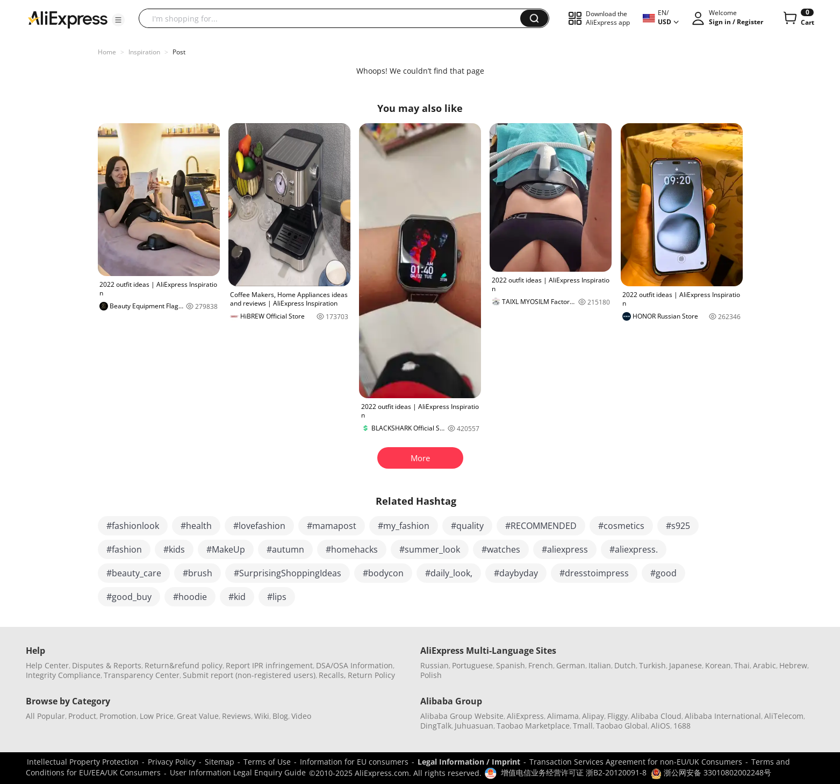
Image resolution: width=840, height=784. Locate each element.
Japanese (685, 665)
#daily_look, (448, 573)
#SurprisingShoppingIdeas (287, 573)
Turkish (652, 665)
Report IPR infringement (269, 665)
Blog (280, 716)
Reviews (236, 716)
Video (301, 716)
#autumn (285, 549)
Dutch (625, 665)
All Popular (45, 716)
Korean (718, 665)
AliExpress (525, 716)
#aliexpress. (633, 549)
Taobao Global (622, 726)
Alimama (563, 716)
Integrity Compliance (63, 675)
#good (663, 573)
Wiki (261, 716)
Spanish (510, 665)
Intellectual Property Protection (83, 762)
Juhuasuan (474, 726)
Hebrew (793, 665)
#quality (467, 526)
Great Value (198, 716)
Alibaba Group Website (462, 716)
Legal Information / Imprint (469, 762)
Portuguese (472, 665)
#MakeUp (225, 549)
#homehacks (352, 549)
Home (107, 51)
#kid (237, 597)
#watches (501, 549)
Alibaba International (723, 716)
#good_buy (129, 597)
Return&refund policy (183, 665)
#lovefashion (259, 526)
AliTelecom (783, 716)
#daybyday (516, 573)
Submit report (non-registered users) (249, 675)
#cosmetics (621, 526)
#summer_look (429, 549)
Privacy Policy (172, 762)
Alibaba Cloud (656, 716)
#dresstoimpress (594, 573)
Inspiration (144, 51)
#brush (197, 573)
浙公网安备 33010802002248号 (711, 772)
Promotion (118, 716)
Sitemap (219, 762)
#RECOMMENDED (541, 526)
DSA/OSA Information (354, 665)
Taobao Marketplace (533, 726)
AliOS (660, 726)
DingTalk (435, 726)
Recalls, (332, 675)
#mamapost (331, 526)
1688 (682, 726)
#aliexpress (565, 549)
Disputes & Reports (106, 665)
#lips (276, 597)
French (540, 665)
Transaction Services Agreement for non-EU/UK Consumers (635, 762)
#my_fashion (403, 526)
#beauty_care (133, 573)
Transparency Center (142, 675)
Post (179, 51)
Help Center (47, 665)
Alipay (593, 716)
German (570, 665)
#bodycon (383, 573)
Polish (431, 675)
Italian (599, 665)
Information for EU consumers (354, 762)
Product (82, 716)
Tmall (583, 726)
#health (196, 526)
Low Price (157, 716)
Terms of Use (267, 762)
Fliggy (617, 716)
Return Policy (371, 675)
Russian (434, 665)
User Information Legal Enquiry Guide (238, 772)
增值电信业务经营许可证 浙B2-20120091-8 (574, 772)
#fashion (124, 549)
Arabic (764, 665)
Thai (742, 665)
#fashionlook (132, 526)
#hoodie (190, 597)
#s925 (678, 526)
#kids (174, 549)
